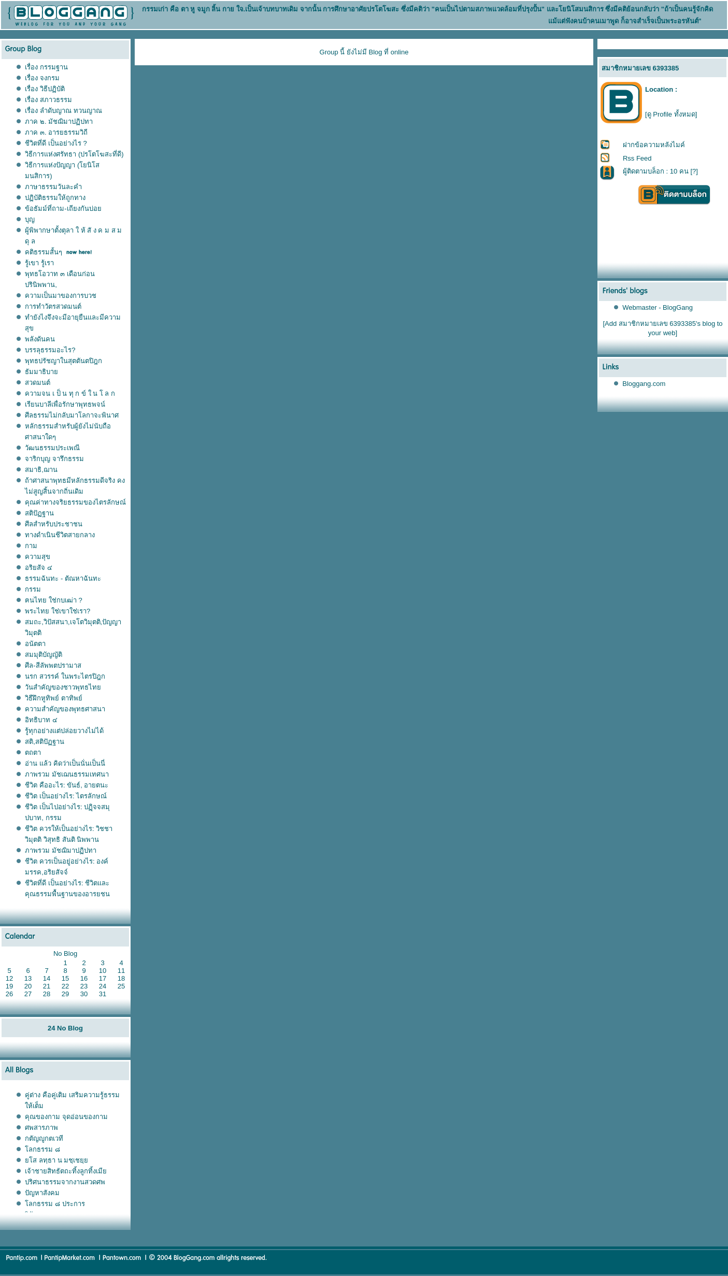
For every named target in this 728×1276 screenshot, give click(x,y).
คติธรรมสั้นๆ (43, 252)
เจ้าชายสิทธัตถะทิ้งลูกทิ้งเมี (66, 1171)
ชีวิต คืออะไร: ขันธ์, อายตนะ (66, 785)
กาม (31, 546)
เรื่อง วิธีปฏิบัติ (45, 89)
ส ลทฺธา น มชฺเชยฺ (56, 1160)
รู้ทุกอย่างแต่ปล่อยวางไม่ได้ (64, 731)
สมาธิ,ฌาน (41, 470)
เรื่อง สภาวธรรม (48, 100)
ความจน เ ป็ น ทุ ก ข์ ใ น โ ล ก (70, 393)
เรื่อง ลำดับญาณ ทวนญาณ (63, 110)
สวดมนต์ (37, 382)
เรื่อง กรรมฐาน (46, 67)
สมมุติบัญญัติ (43, 654)
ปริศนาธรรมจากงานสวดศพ (65, 1182)
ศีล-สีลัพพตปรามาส (53, 665)
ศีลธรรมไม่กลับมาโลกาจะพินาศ (72, 415)
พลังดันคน (40, 339)
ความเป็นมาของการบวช (60, 295)
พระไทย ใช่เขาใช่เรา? (57, 611)
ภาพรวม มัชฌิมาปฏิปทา (60, 850)
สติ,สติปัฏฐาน (44, 741)
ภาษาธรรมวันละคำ (53, 187)
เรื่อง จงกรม (42, 78)
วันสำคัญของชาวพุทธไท (63, 687)
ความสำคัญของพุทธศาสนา (65, 709)
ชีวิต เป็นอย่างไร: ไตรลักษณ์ (66, 796)
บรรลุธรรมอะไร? (50, 350)
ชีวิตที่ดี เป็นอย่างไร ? (56, 143)
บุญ (30, 219)
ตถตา (33, 752)
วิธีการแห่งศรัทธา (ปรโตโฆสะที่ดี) (74, 154)
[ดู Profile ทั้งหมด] (671, 114)
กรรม (33, 589)
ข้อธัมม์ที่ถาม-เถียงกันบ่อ (63, 208)
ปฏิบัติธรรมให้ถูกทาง (55, 198)
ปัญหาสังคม (42, 1193)
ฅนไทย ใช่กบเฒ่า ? (53, 600)
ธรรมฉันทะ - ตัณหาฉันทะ (63, 578)
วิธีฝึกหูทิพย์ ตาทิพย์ (53, 698)
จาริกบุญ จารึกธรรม (54, 459)
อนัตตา (35, 644)
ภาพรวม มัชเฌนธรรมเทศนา (67, 774)
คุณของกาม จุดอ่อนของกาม (66, 1117)
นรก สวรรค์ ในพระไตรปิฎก (65, 676)
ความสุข (37, 557)
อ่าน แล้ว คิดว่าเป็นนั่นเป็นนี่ (65, 763)
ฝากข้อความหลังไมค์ (654, 145)
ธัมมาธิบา (41, 372)
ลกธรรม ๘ (42, 1149)
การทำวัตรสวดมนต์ (53, 306)
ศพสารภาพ (41, 1127)
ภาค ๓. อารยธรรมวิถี (56, 132)
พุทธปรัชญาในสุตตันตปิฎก (63, 361)
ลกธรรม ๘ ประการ (54, 1204)
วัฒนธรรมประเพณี (52, 448)
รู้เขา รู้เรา (39, 263)
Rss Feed (637, 158)
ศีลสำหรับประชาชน (53, 524)
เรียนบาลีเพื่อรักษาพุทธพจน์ (65, 404)
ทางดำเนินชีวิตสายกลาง (60, 535)
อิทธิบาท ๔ (41, 720)
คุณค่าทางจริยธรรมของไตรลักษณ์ (75, 502)
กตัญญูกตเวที (45, 1138)
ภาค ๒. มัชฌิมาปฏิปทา (59, 121)
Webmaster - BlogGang (657, 307)
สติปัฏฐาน (39, 513)
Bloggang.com (643, 384)
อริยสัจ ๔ (38, 567)
